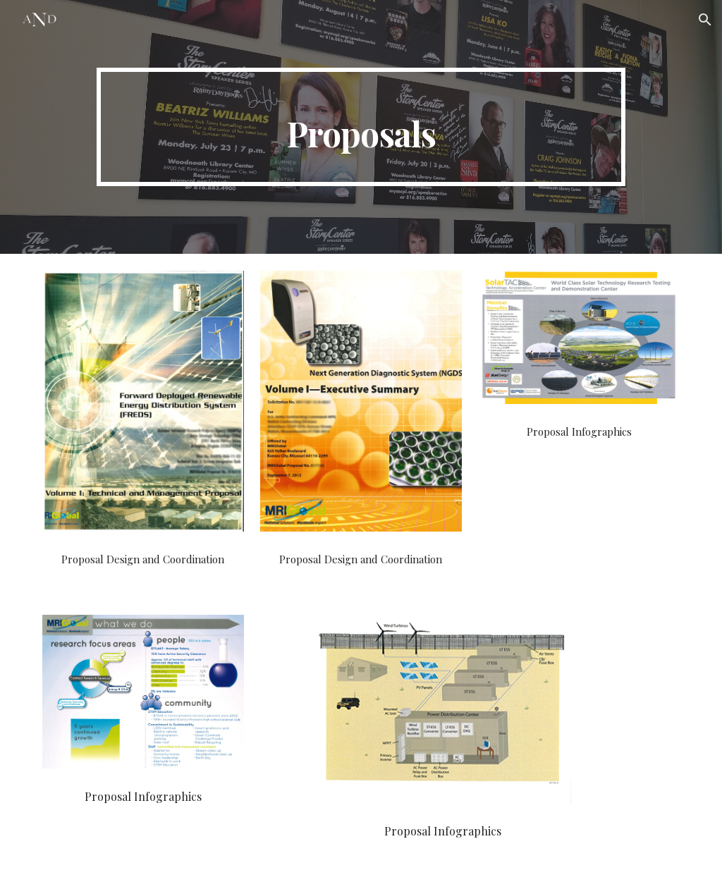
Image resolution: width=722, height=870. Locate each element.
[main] (361, 127)
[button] (705, 20)
